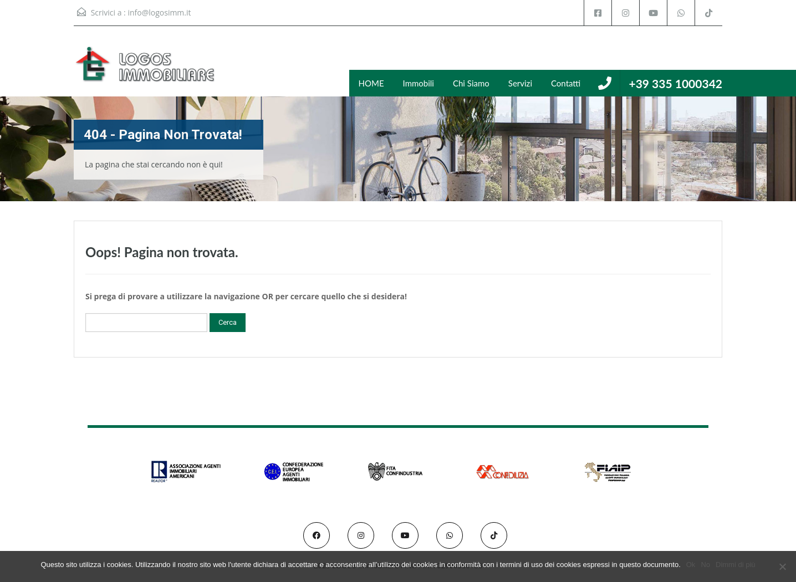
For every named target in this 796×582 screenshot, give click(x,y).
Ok (691, 564)
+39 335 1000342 (675, 83)
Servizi (520, 83)
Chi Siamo (471, 83)
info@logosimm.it (159, 12)
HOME (371, 83)
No (705, 564)
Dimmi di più (736, 564)
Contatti (565, 83)
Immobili (418, 83)
